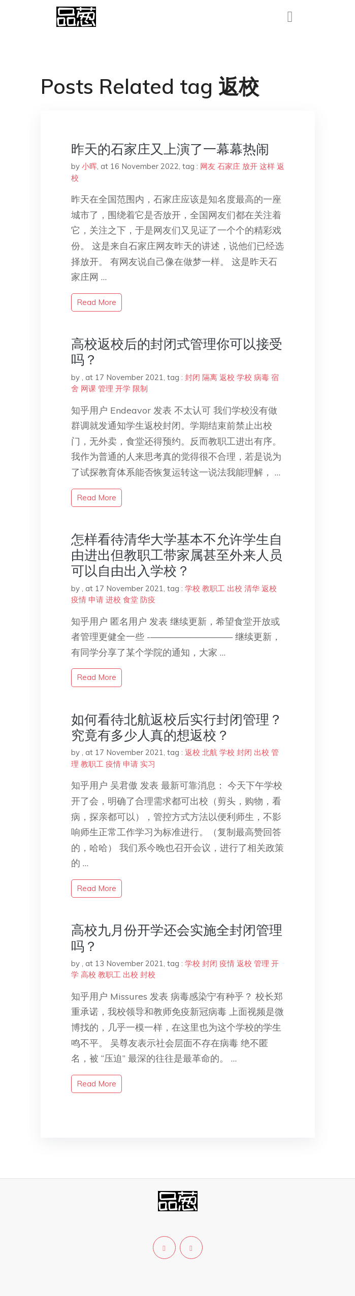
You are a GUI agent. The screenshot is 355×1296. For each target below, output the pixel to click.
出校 (234, 588)
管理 (105, 388)
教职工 (213, 588)
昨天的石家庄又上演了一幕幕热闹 (170, 149)
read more (96, 302)
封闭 (192, 377)
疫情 (78, 599)
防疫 (147, 599)
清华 (252, 588)
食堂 (130, 599)
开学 (123, 388)
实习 (147, 764)
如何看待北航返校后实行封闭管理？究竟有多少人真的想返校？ (176, 727)
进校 (113, 599)
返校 (227, 377)
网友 (207, 166)
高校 (88, 974)
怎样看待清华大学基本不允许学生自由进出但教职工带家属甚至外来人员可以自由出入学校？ (176, 555)
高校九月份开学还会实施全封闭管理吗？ (176, 938)
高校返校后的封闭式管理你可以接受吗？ (176, 351)
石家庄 (228, 166)
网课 (88, 388)
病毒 (261, 377)
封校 (147, 974)
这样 (267, 166)
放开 (249, 166)
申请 (96, 599)
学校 (244, 377)
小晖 (89, 166)
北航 (209, 752)
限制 (140, 388)
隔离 (209, 377)
